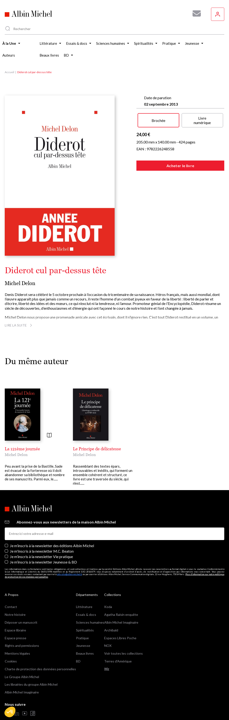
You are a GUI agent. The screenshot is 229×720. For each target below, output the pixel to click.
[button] (10, 712)
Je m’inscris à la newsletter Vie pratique (41, 556)
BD (78, 661)
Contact (11, 607)
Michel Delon (20, 283)
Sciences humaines (90, 622)
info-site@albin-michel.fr (69, 574)
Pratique (82, 638)
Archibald (111, 630)
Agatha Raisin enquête (121, 615)
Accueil (9, 72)
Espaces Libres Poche (120, 638)
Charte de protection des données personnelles (40, 669)
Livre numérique (202, 120)
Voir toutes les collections (123, 653)
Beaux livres (85, 653)
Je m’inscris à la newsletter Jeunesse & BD (43, 562)
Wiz (106, 669)
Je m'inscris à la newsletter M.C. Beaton (42, 551)
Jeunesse (83, 646)
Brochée (158, 120)
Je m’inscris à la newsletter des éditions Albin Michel (52, 545)
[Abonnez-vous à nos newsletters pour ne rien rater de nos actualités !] (195, 13)
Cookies (11, 661)
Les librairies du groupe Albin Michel (31, 684)
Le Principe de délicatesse (97, 448)
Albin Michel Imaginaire (22, 692)
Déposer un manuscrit (21, 622)
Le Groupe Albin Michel (22, 677)
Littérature (84, 607)
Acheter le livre (180, 165)
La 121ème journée (22, 448)
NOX (108, 646)
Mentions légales (17, 653)
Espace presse (15, 638)
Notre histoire (15, 615)
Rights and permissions (22, 646)
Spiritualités (85, 630)
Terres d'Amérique (118, 661)
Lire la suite (19, 325)
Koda (108, 607)
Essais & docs (86, 615)
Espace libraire (15, 630)
